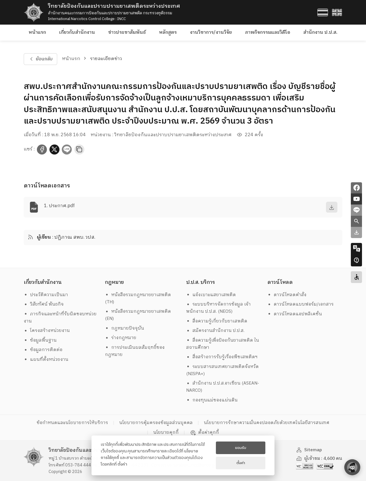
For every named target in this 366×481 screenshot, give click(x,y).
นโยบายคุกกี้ (166, 432)
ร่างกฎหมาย (121, 337)
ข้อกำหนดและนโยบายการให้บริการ (72, 423)
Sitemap (309, 450)
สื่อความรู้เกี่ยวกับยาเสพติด (217, 321)
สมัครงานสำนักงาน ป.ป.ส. (215, 330)
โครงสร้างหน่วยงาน (47, 330)
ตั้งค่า (122, 464)
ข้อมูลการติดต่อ (43, 349)
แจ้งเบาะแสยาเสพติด (211, 294)
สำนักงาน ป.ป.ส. (320, 32)
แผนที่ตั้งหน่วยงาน (46, 359)
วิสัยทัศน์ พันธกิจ (44, 304)
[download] (331, 207)
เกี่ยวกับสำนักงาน (77, 32)
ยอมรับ (240, 448)
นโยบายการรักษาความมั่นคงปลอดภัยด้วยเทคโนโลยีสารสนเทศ (266, 423)
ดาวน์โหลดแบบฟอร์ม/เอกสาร (300, 304)
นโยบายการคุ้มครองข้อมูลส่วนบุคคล (156, 423)
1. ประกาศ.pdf (59, 206)
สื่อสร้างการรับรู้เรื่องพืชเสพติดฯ (222, 357)
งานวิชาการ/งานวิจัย (211, 32)
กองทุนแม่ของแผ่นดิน (212, 400)
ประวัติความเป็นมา (46, 294)
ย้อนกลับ (40, 59)
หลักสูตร (168, 32)
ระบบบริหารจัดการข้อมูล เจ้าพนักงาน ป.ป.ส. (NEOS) (218, 308)
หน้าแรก (37, 32)
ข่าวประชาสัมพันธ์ (127, 32)
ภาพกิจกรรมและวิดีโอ (267, 32)
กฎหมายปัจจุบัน (124, 328)
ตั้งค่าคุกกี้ (204, 432)
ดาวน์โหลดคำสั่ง (287, 294)
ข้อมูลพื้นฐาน (40, 340)
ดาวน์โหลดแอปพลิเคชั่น (294, 314)
